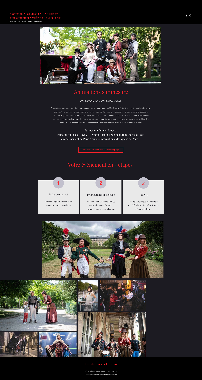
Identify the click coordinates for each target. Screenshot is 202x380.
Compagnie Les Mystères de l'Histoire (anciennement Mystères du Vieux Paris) (35, 16)
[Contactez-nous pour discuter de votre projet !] (100, 150)
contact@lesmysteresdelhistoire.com (101, 374)
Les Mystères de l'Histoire (101, 364)
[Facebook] (186, 15)
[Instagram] (190, 15)
